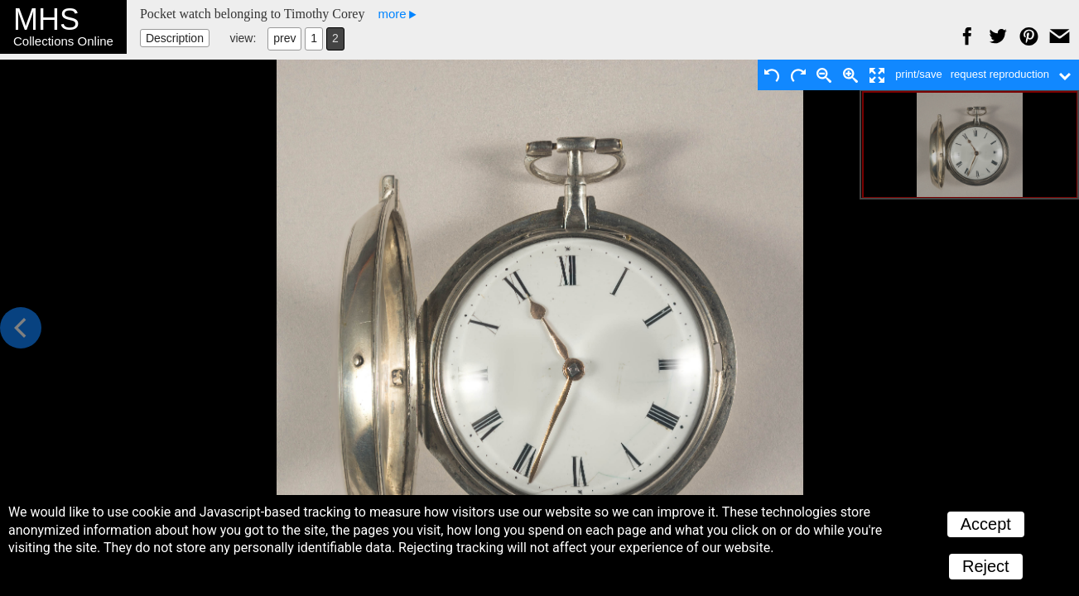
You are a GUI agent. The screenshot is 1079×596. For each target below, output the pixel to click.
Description (175, 38)
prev (284, 38)
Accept (986, 524)
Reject (985, 566)
